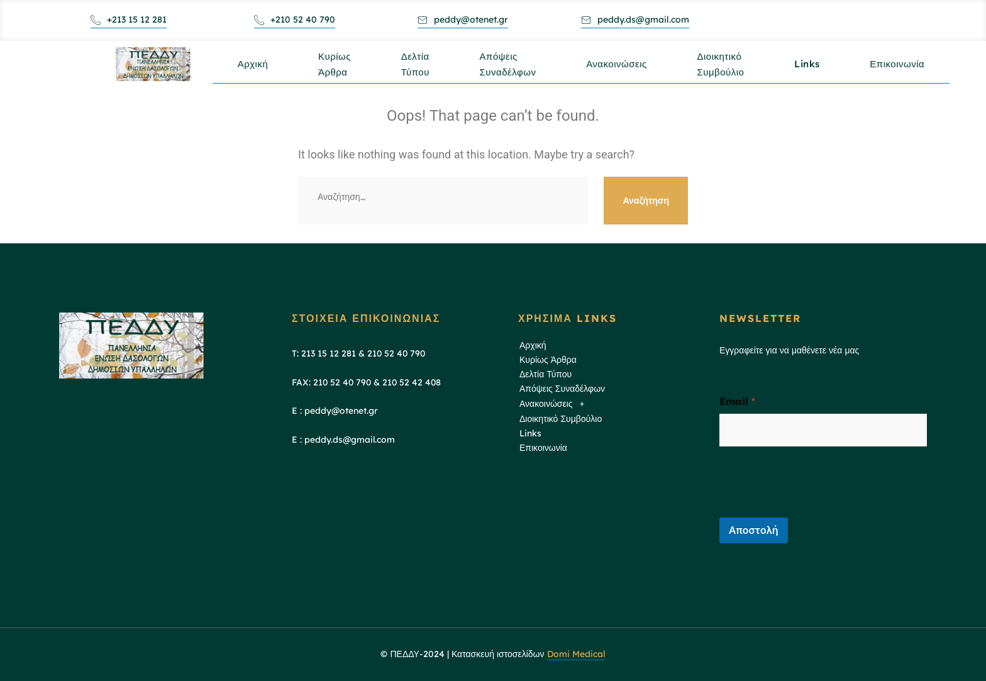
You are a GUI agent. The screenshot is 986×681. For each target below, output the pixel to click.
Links (808, 67)
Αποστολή (753, 530)
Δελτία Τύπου (416, 71)
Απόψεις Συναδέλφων (508, 71)
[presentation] (815, 509)
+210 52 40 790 (294, 19)
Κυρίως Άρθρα (335, 71)
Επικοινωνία (899, 67)
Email (737, 401)
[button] (608, 404)
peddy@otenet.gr (463, 19)
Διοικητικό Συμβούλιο (721, 71)
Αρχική (253, 67)
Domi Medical (576, 654)
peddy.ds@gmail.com (635, 19)
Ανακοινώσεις (617, 67)
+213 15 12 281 (129, 19)
